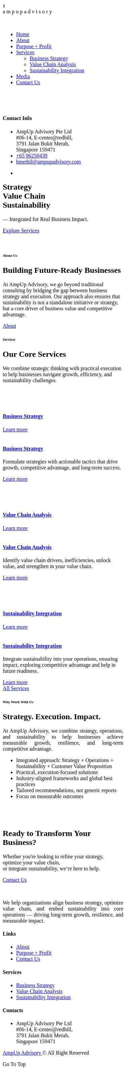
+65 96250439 (31, 155)
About (23, 40)
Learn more (15, 429)
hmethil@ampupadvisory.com (48, 162)
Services (25, 52)
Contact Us (28, 82)
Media (23, 76)
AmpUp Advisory (22, 1053)
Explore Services (21, 230)
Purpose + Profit (33, 46)
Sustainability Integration (57, 70)
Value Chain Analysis (53, 64)
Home (22, 34)
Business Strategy (49, 58)
